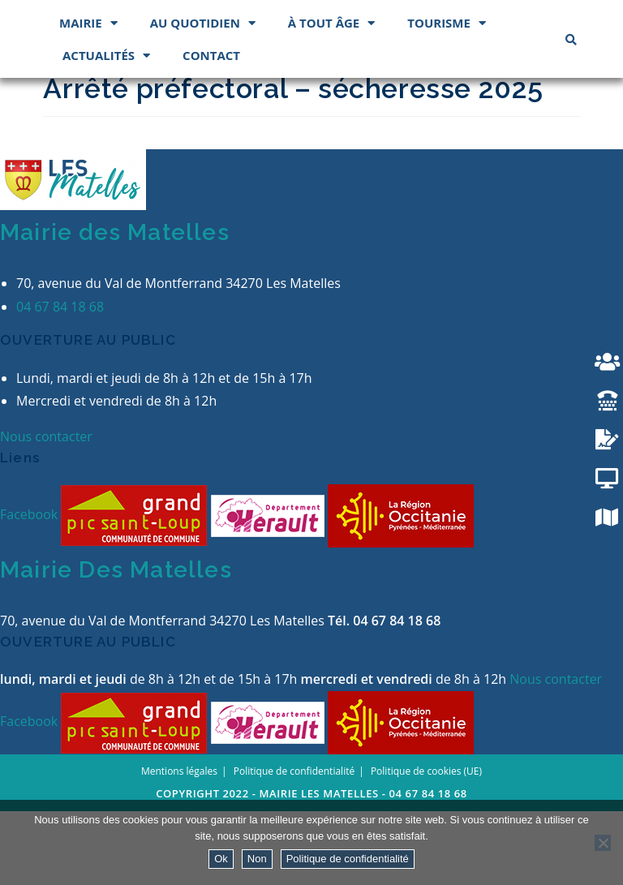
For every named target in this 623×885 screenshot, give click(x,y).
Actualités (106, 128)
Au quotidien (203, 96)
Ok (221, 859)
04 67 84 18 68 (60, 380)
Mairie (88, 96)
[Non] (603, 843)
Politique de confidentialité (347, 859)
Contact (211, 128)
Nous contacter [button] (46, 510)
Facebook (30, 587)
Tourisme (446, 96)
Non (257, 859)
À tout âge (331, 96)
